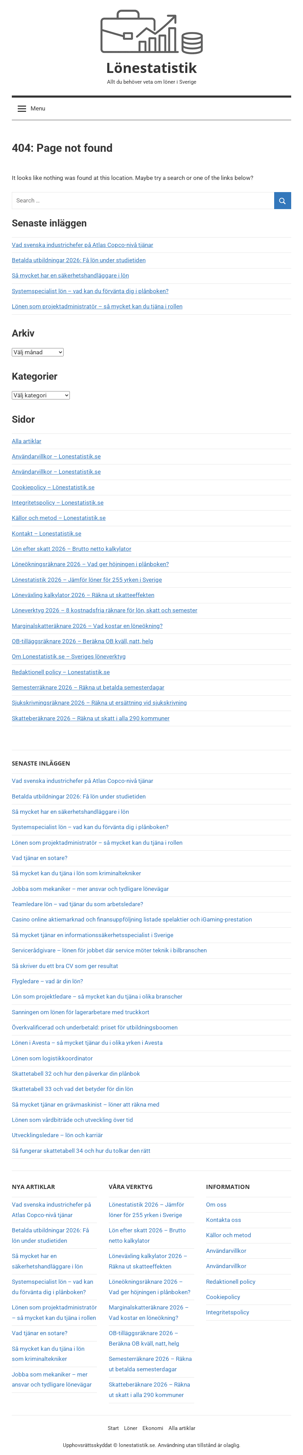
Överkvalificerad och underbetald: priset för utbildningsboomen (95, 1027)
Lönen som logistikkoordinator (52, 1058)
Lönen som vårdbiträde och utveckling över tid (72, 1119)
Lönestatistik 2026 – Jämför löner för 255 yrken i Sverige (87, 579)
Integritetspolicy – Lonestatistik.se (58, 502)
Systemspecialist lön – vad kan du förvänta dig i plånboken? (90, 291)
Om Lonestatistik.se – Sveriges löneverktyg (69, 656)
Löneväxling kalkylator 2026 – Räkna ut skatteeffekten (83, 595)
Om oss (216, 1204)
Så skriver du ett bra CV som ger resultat (65, 965)
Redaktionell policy (230, 1281)
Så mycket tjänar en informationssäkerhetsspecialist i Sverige (92, 935)
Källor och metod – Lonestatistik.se (59, 517)
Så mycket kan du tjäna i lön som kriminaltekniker (76, 873)
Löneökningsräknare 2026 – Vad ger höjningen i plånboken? (90, 564)
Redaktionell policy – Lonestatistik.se (61, 672)
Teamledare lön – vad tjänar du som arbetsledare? (77, 904)
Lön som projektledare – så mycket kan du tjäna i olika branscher (97, 996)
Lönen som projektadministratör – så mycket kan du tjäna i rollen (97, 306)
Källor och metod (228, 1235)
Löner (130, 1428)
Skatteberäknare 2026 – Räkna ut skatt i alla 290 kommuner (91, 718)
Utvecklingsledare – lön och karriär (57, 1135)
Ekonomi (152, 1428)
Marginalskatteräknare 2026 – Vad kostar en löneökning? (87, 625)
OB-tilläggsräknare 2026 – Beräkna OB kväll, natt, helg (82, 641)
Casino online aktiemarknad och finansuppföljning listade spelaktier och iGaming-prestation (132, 919)
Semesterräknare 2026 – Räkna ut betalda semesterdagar (88, 687)
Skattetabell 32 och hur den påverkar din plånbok (76, 1073)
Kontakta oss (223, 1219)
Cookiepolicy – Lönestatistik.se (53, 487)
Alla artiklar (26, 441)
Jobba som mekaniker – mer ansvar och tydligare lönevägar (90, 888)
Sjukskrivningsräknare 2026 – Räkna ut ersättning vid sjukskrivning (99, 702)
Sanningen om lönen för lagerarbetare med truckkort (80, 1012)
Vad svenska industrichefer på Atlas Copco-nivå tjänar (82, 244)
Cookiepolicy (223, 1296)
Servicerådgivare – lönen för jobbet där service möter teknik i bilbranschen (109, 950)
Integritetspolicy (227, 1312)
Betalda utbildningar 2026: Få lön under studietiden (79, 260)
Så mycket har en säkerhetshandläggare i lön (70, 275)
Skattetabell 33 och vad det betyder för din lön (72, 1088)
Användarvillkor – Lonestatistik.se (56, 456)
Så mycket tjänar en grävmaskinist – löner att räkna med (85, 1104)
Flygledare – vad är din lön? (47, 981)
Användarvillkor (226, 1250)
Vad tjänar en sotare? (39, 857)
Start (113, 1428)
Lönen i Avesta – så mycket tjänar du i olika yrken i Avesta (87, 1042)
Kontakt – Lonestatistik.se (46, 533)
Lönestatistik (151, 67)
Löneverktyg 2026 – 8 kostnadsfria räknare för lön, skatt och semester (104, 610)
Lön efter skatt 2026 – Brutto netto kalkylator (71, 548)
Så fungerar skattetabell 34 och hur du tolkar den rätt (81, 1150)
